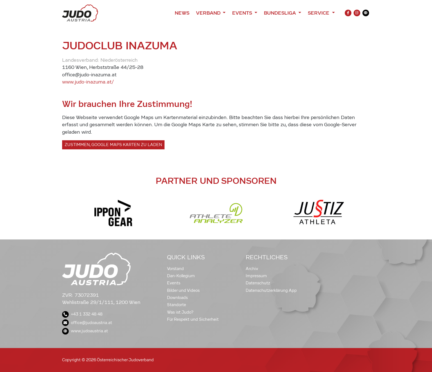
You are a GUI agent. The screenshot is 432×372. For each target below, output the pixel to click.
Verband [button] (209, 13)
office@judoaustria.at (87, 322)
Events (173, 283)
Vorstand (175, 268)
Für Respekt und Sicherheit (193, 319)
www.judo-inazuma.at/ (88, 82)
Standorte (176, 304)
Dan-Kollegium (181, 275)
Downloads (177, 297)
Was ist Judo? (180, 312)
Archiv (252, 268)
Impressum (256, 275)
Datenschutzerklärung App (271, 290)
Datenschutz (258, 283)
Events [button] (242, 13)
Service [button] (319, 13)
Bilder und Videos (183, 290)
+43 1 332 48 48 (82, 314)
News (182, 13)
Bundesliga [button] (280, 13)
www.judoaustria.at (85, 330)
